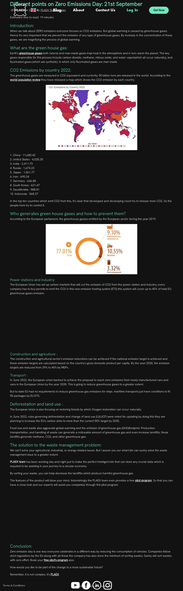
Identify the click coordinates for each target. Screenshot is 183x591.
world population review (25, 80)
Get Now (158, 10)
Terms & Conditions (14, 585)
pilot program (143, 480)
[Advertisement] (91, 325)
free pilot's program (56, 560)
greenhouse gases (30, 53)
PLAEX (55, 574)
